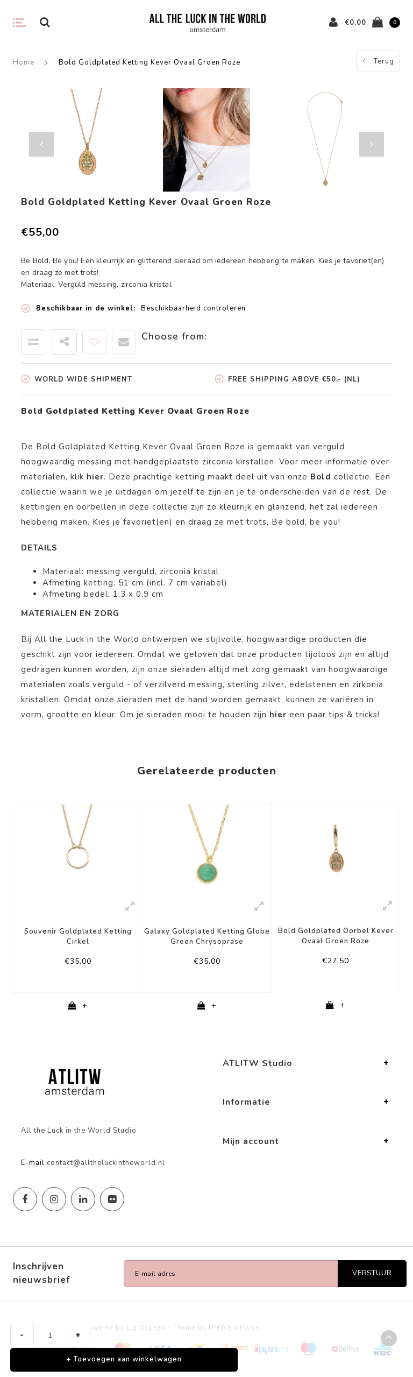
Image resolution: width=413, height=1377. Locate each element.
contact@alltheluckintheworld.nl (106, 1164)
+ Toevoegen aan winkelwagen (124, 1359)
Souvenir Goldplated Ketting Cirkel (78, 937)
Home (23, 62)
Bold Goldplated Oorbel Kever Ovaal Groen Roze (336, 936)
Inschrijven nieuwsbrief (41, 1274)
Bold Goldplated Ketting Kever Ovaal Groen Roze (149, 62)
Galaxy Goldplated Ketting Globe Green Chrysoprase (207, 937)
